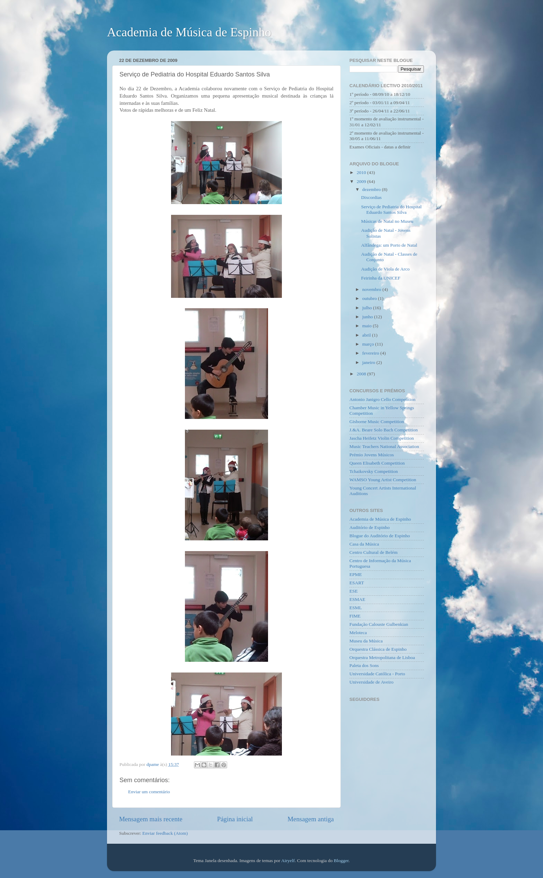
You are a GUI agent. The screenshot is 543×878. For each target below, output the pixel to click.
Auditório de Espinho (369, 527)
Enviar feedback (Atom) (165, 833)
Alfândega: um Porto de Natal (389, 245)
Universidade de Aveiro (371, 682)
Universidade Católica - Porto (377, 673)
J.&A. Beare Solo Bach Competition (383, 429)
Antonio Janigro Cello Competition (382, 399)
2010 (362, 172)
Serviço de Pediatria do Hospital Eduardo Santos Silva (391, 209)
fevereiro (371, 353)
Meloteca (358, 632)
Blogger (341, 860)
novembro (372, 289)
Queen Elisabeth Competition (377, 463)
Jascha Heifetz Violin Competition (381, 438)
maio (367, 325)
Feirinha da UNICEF (380, 278)
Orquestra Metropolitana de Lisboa (382, 657)
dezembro (372, 189)
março (368, 344)
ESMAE (357, 599)
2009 (362, 181)
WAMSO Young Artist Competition (382, 479)
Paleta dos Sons (364, 665)
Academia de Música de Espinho (189, 32)
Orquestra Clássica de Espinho (378, 649)
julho (367, 307)
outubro (370, 298)
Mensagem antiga (310, 819)
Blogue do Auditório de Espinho (379, 535)
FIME (354, 616)
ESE (353, 591)
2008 (362, 373)
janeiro (369, 362)
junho (368, 316)
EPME (355, 574)
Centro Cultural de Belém (373, 552)
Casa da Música (364, 544)
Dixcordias (371, 197)
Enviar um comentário (149, 791)
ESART (356, 582)
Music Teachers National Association (384, 446)
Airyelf (288, 860)
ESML (355, 607)
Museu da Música (366, 640)
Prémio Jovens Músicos (371, 454)
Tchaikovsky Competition (373, 471)
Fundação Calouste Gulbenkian (378, 624)
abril (367, 335)
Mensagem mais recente (151, 819)
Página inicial (235, 819)
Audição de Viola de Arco (385, 269)
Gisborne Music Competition (376, 421)
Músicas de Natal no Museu (387, 221)
